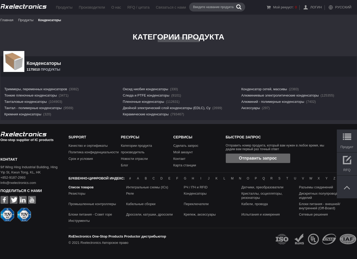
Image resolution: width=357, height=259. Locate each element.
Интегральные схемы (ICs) (147, 187)
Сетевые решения (313, 214)
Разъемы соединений (316, 187)
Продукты (64, 7)
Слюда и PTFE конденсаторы (146, 95)
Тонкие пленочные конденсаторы (30, 95)
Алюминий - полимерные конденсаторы (272, 102)
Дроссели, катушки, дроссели (149, 214)
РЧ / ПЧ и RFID (196, 187)
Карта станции (184, 165)
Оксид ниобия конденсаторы (145, 89)
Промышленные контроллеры (92, 204)
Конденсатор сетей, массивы (264, 89)
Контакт (179, 159)
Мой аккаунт (183, 152)
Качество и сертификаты (88, 146)
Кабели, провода (254, 204)
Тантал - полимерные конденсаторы (33, 108)
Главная (7, 20)
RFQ (346, 170)
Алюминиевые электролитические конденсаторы (280, 95)
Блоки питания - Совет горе (90, 214)
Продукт (346, 147)
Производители (92, 7)
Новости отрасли (134, 159)
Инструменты (79, 221)
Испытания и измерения (260, 214)
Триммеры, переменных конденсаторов (35, 89)
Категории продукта (136, 146)
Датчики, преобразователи (262, 187)
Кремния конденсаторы (22, 114)
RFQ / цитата (138, 7)
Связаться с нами (171, 7)
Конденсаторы (195, 193)
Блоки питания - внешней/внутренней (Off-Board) (319, 206)
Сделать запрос (186, 146)
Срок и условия (81, 159)
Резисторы (77, 193)
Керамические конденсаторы (146, 114)
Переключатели (196, 204)
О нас (116, 7)
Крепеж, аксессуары (200, 214)
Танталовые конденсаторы (25, 102)
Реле (130, 193)
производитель (133, 152)
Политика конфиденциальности (94, 152)
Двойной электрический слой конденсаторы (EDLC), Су (167, 108)
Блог (124, 165)
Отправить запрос (258, 158)
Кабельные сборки (141, 204)
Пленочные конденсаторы (143, 102)
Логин (316, 7)
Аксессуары (250, 108)
